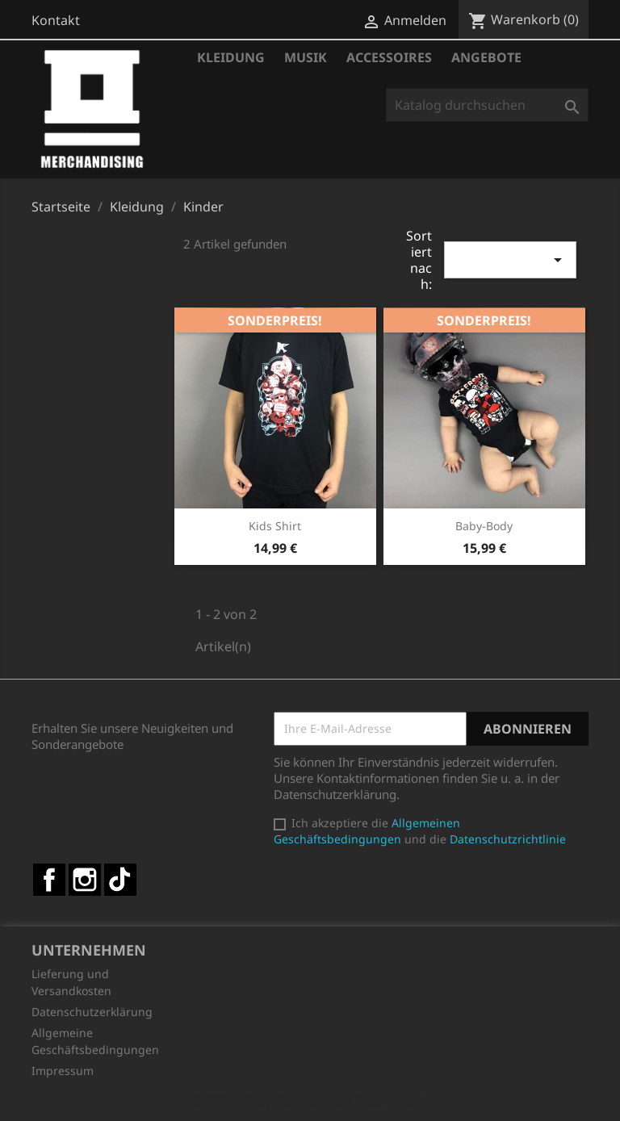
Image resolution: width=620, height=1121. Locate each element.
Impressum (62, 1070)
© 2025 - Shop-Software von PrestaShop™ (310, 1100)
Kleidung (231, 57)
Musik (305, 57)
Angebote (486, 57)
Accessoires (389, 57)
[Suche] (487, 105)
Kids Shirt (275, 525)
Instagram (85, 880)
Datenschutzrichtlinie (508, 839)
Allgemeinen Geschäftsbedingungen (367, 831)
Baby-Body (484, 525)
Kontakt (55, 20)
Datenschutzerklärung (92, 1011)
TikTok (120, 880)
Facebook (49, 880)
